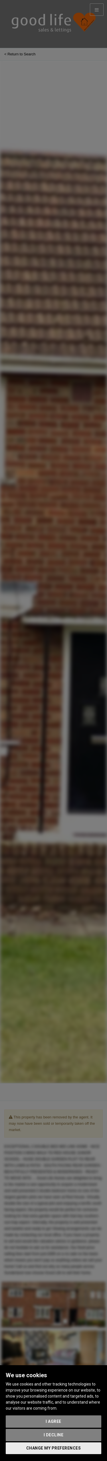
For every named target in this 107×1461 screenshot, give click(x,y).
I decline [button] (54, 1435)
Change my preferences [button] (53, 1448)
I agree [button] (53, 1421)
